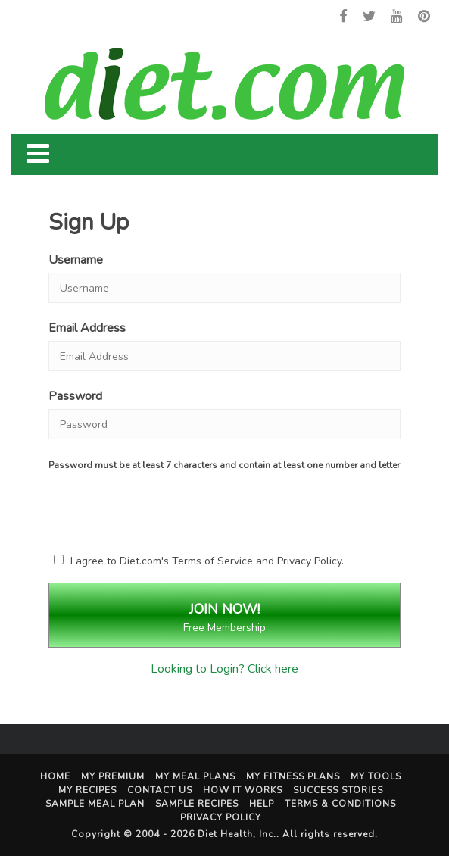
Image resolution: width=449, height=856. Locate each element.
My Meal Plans (195, 776)
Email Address (87, 328)
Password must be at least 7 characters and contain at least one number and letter (224, 465)
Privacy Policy (309, 561)
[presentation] (181, 509)
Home (55, 776)
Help (261, 804)
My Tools (376, 776)
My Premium (113, 776)
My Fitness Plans (293, 776)
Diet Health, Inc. (237, 834)
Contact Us (159, 790)
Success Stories (338, 790)
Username (75, 259)
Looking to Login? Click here (224, 669)
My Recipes (87, 790)
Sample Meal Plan (95, 804)
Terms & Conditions (340, 804)
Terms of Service (212, 561)
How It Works (242, 790)
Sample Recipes (197, 804)
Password (75, 396)
